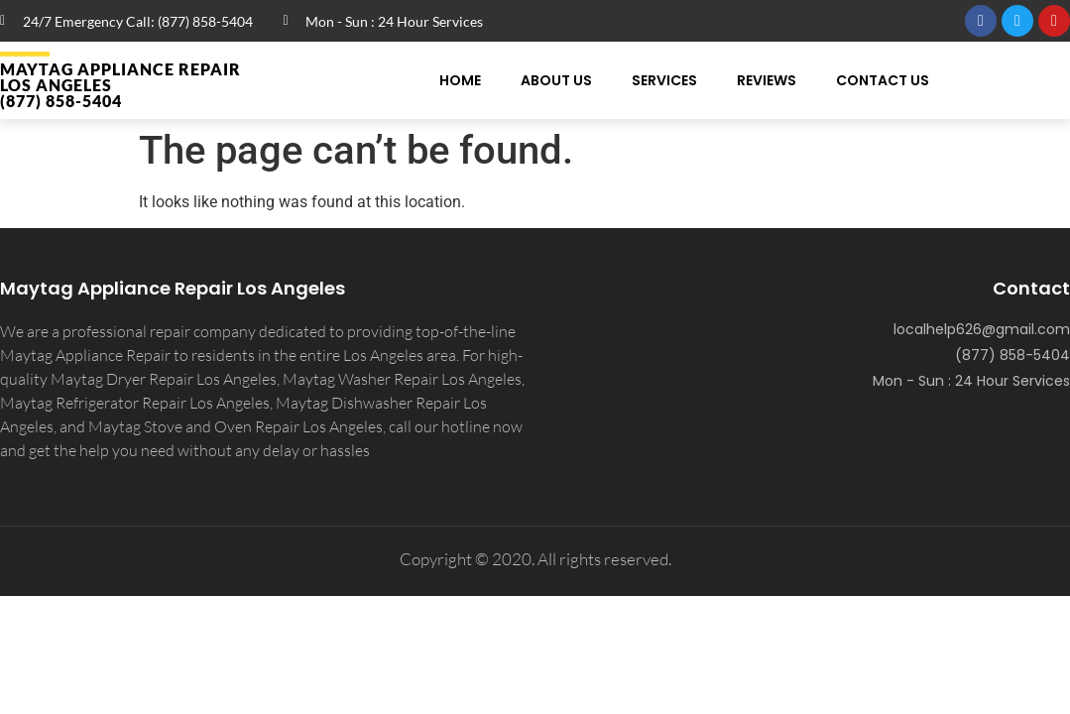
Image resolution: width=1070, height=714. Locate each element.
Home (460, 80)
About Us (556, 80)
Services (664, 80)
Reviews (766, 80)
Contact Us (882, 80)
